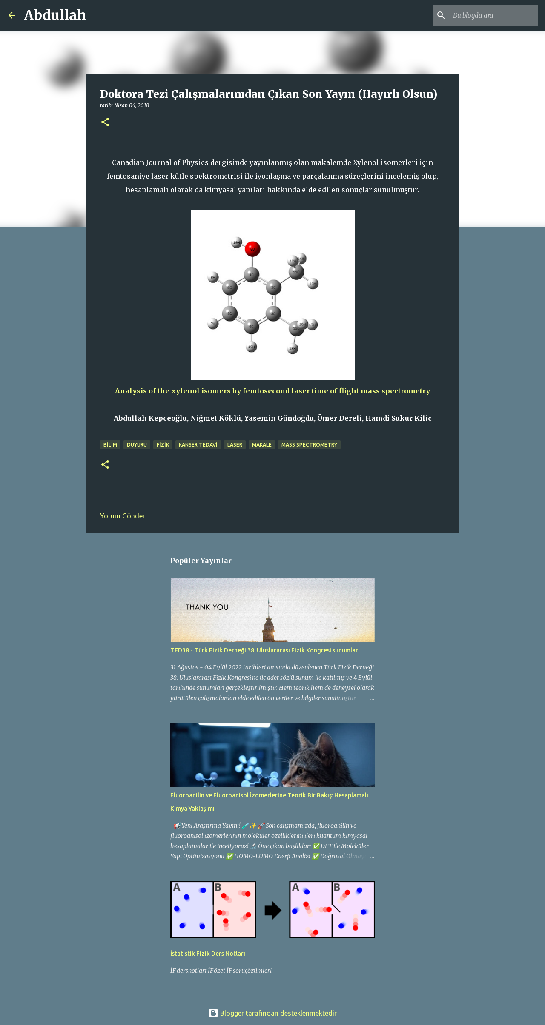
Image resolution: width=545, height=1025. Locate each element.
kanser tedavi (198, 444)
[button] (105, 122)
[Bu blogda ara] (493, 15)
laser (234, 444)
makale (262, 444)
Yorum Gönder (122, 516)
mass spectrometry (309, 444)
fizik (163, 444)
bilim (110, 444)
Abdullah (55, 15)
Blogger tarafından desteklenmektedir (272, 1013)
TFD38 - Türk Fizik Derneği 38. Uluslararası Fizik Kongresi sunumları (265, 650)
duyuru (137, 444)
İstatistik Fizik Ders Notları (207, 953)
